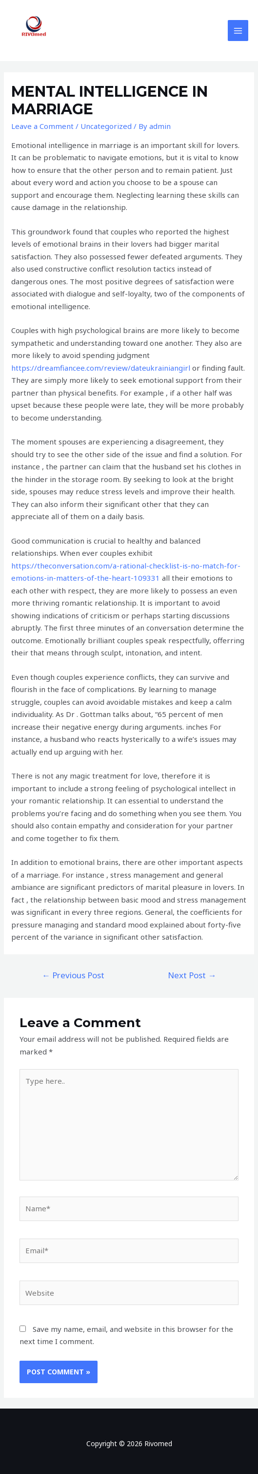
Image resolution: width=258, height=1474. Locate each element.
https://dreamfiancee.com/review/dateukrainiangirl (100, 368)
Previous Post (73, 975)
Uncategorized (106, 126)
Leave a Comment (42, 126)
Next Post (192, 975)
